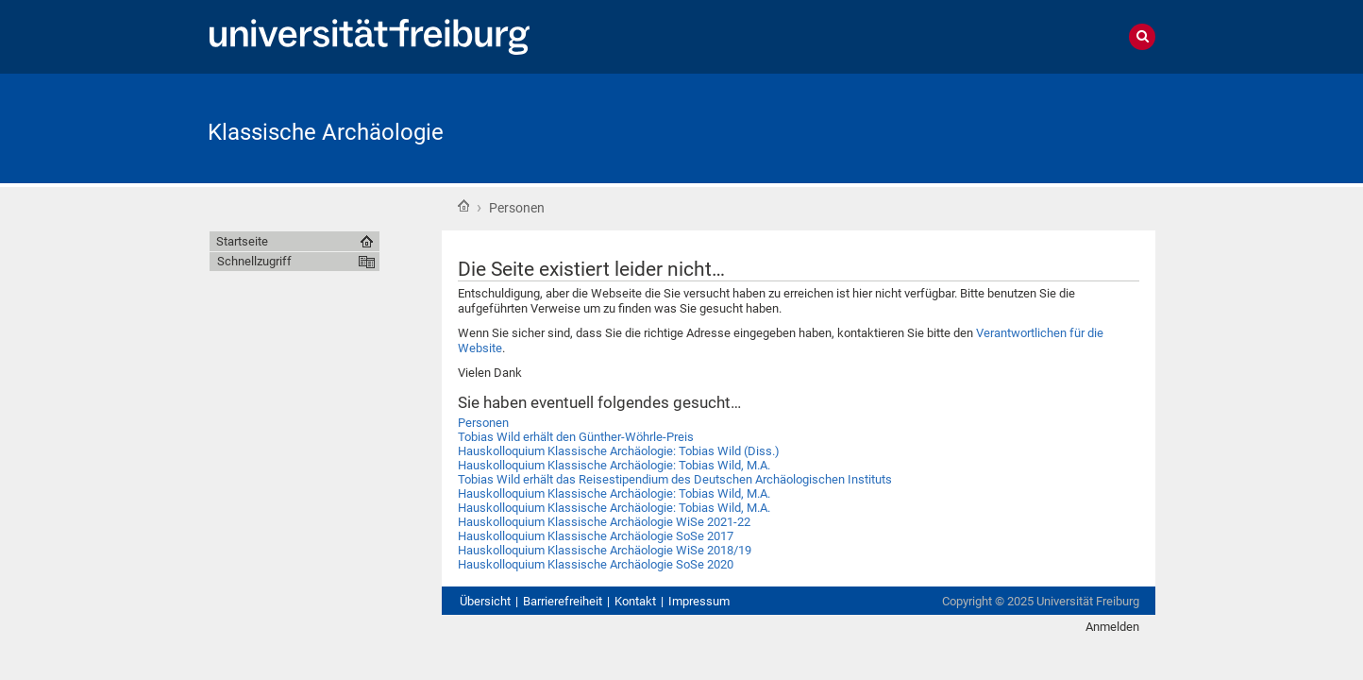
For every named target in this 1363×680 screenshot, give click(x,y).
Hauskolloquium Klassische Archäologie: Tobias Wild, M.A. (614, 465)
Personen (483, 423)
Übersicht (485, 601)
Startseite (463, 205)
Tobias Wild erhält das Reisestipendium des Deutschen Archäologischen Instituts (675, 479)
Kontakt (635, 601)
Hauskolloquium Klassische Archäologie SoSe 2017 (595, 536)
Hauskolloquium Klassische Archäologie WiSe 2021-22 (604, 522)
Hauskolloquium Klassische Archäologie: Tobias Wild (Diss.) (619, 451)
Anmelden (1112, 627)
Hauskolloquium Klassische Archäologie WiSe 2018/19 (604, 550)
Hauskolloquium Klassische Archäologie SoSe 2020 (595, 564)
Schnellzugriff (254, 261)
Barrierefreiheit (562, 601)
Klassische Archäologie (326, 132)
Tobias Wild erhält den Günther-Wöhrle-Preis (576, 437)
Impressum (699, 601)
